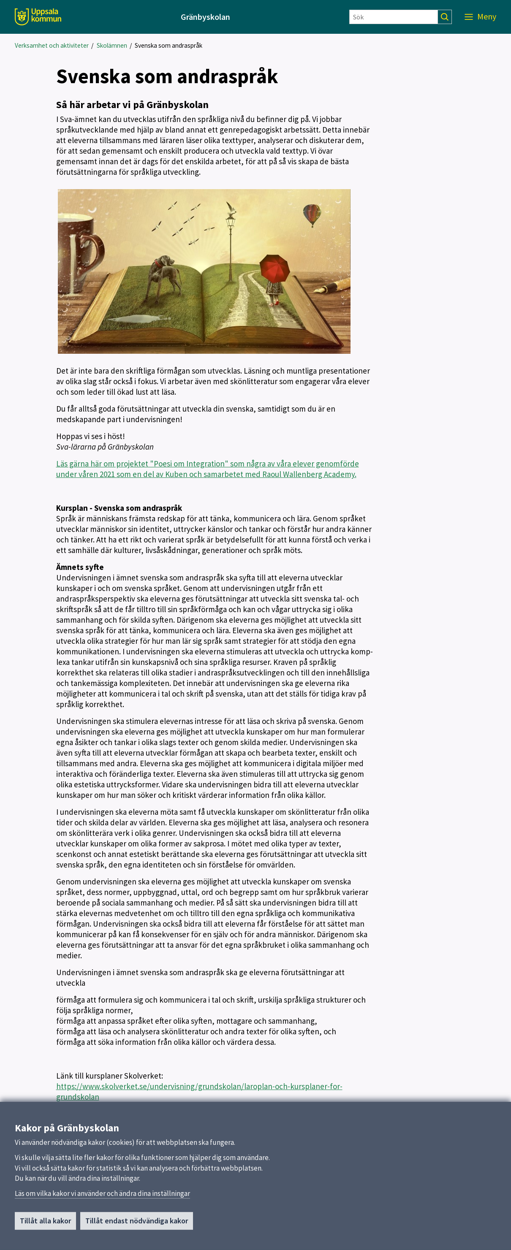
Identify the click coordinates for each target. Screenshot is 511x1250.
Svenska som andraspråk (168, 45)
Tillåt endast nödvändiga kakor (136, 1223)
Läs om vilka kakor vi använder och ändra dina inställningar (102, 1196)
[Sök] (393, 17)
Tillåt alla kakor (45, 1223)
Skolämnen (112, 45)
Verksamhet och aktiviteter (52, 45)
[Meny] (480, 17)
